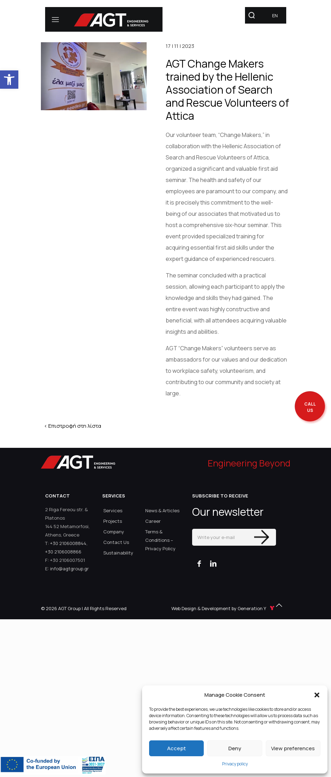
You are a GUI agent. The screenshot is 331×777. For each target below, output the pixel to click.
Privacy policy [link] (235, 764)
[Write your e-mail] (234, 537)
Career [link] (153, 521)
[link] (9, 79)
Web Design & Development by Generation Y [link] (223, 608)
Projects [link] (112, 521)
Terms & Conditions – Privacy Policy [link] (160, 540)
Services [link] (112, 510)
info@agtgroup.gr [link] (69, 568)
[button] (316, 694)
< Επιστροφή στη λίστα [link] (72, 426)
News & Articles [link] (162, 510)
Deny (234, 748)
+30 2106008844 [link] (68, 543)
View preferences (293, 748)
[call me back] (309, 407)
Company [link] (113, 531)
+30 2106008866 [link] (63, 552)
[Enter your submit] (261, 537)
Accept (176, 748)
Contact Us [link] (116, 542)
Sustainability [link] (118, 553)
